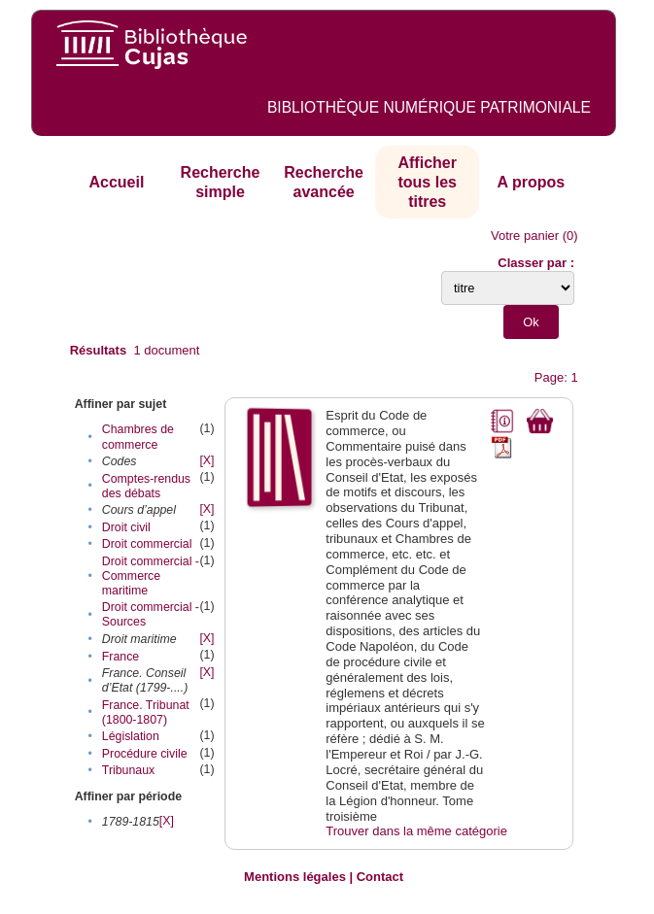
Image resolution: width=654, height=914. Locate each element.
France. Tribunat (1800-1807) (145, 712)
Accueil (116, 182)
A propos (532, 182)
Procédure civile (145, 754)
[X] (206, 460)
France (120, 656)
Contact (380, 876)
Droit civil (126, 527)
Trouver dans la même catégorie (416, 831)
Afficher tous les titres (426, 181)
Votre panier (525, 235)
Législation (130, 736)
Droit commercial (147, 544)
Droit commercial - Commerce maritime (150, 576)
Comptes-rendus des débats (146, 486)
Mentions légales (295, 876)
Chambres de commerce (138, 437)
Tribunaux (128, 770)
